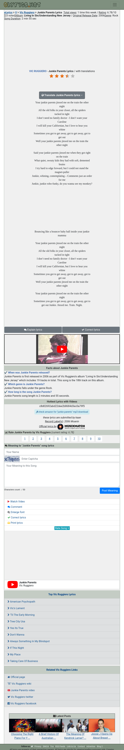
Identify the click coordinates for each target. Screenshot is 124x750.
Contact (81, 746)
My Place (14, 654)
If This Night (16, 647)
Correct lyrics (91, 329)
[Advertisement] (62, 44)
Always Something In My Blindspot (29, 641)
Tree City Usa (16, 621)
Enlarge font (16, 512)
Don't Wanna (16, 634)
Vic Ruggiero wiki (19, 683)
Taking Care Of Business (23, 661)
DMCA (46, 746)
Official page (16, 677)
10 (99, 438)
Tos (52, 746)
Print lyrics (15, 522)
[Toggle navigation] (114, 4)
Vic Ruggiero (27, 12)
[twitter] (32, 746)
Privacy (38, 746)
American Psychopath (21, 601)
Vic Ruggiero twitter (20, 696)
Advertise (90, 746)
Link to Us (71, 746)
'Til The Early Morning (21, 614)
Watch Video (16, 501)
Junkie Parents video (21, 690)
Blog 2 (100, 746)
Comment (15, 506)
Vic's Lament (16, 608)
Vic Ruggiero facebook (22, 703)
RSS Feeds (60, 746)
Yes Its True (15, 628)
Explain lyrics (33, 329)
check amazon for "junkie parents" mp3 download (62, 412)
